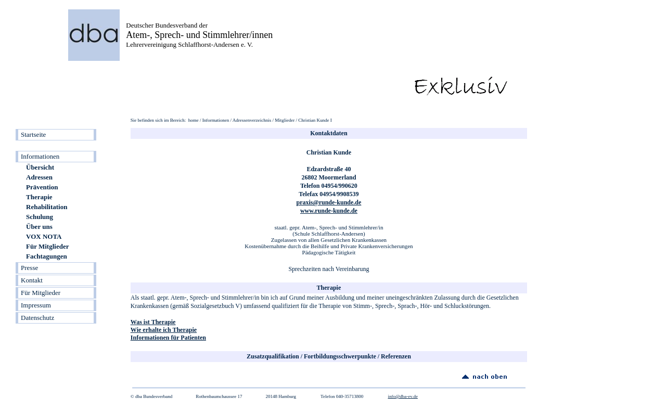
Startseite (33, 134)
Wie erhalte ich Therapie (164, 329)
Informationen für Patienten (168, 337)
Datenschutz (37, 317)
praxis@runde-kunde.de (329, 202)
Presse (29, 268)
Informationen (40, 156)
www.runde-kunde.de (328, 210)
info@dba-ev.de (402, 396)
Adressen (39, 177)
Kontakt (32, 280)
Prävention (42, 187)
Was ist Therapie (153, 322)
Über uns (39, 226)
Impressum (36, 305)
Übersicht (40, 167)
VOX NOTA (43, 236)
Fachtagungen (46, 256)
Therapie (39, 197)
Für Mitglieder (47, 246)
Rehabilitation (46, 207)
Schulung (39, 217)
